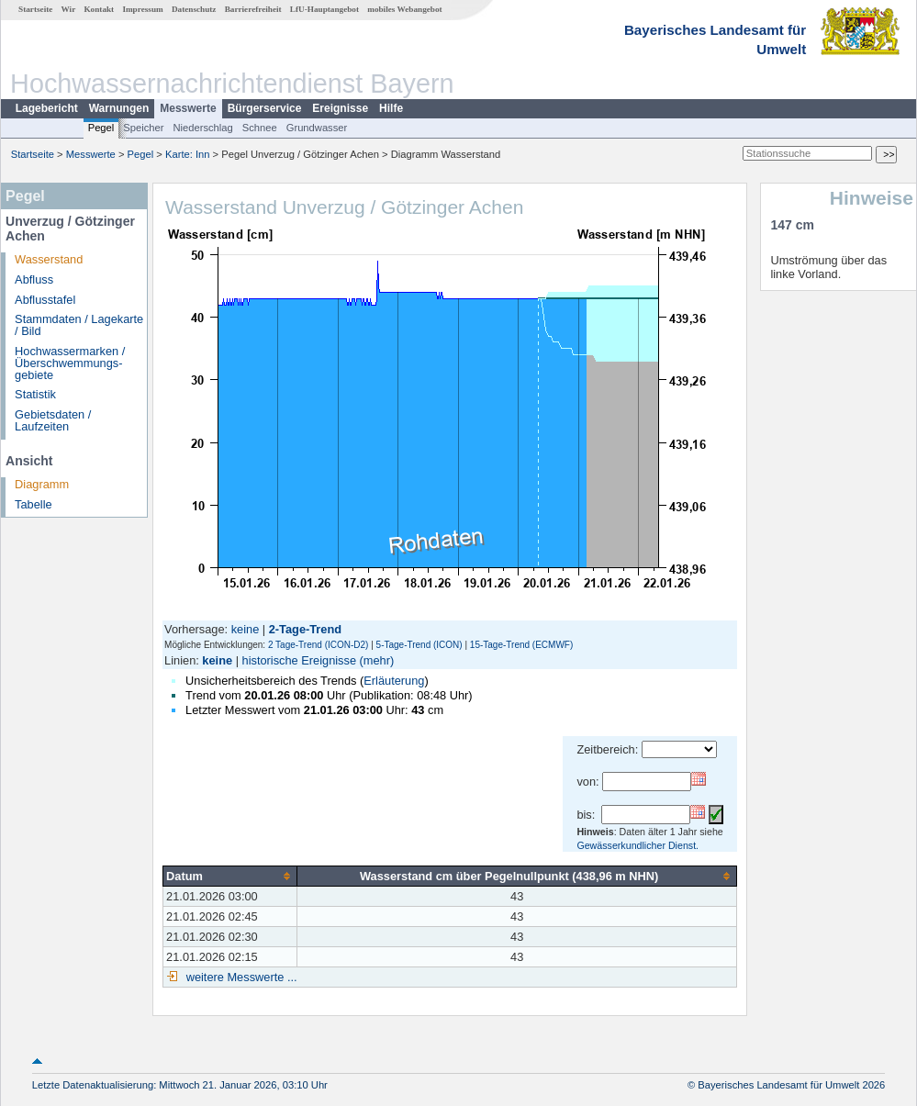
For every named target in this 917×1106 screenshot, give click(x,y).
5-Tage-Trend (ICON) (419, 645)
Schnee (259, 127)
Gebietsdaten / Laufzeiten (53, 420)
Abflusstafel (45, 300)
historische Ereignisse (299, 660)
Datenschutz (194, 9)
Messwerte (188, 108)
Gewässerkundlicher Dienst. (637, 845)
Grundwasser (317, 127)
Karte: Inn (187, 154)
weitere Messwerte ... (239, 977)
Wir (69, 9)
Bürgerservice (265, 108)
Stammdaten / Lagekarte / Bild (79, 325)
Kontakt (99, 9)
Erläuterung (393, 680)
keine (245, 629)
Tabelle (33, 504)
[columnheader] (230, 876)
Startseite (35, 9)
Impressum (142, 9)
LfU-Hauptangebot (324, 9)
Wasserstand (49, 259)
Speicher (143, 127)
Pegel (101, 127)
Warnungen (119, 108)
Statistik (35, 394)
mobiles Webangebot (404, 9)
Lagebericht (47, 108)
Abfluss (34, 279)
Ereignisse (340, 108)
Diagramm (42, 484)
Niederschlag (202, 127)
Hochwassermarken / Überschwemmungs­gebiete (70, 363)
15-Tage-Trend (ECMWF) (521, 645)
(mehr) (377, 660)
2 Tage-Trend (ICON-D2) (318, 645)
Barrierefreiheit (253, 9)
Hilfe (391, 108)
